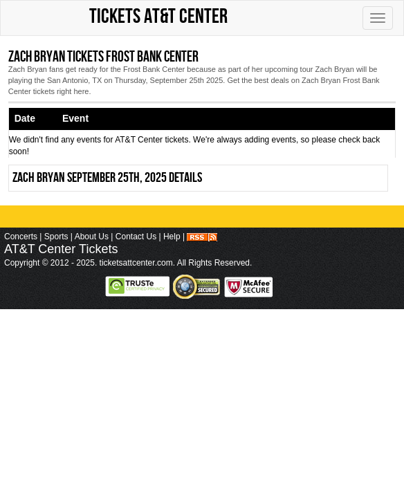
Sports (56, 236)
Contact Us (136, 236)
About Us (92, 236)
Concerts (20, 236)
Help (172, 236)
